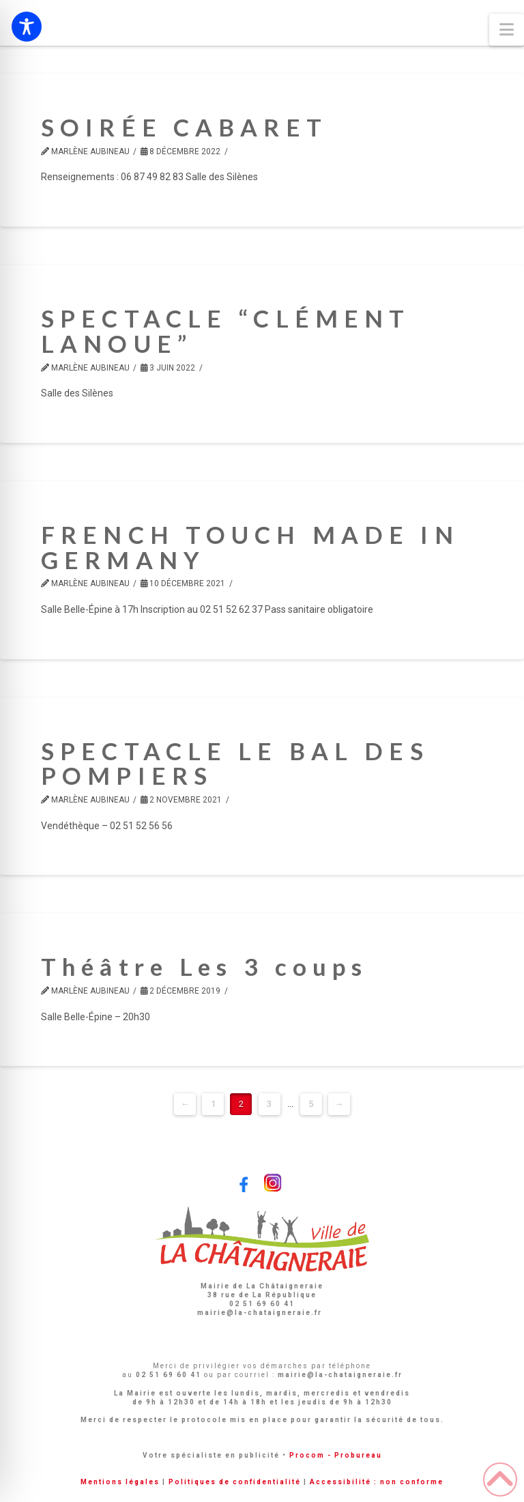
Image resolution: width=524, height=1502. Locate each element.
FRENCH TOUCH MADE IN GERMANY (250, 547)
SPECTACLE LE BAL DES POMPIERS (235, 763)
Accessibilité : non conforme (376, 1482)
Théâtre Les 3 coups (204, 966)
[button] (506, 30)
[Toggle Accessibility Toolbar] (26, 26)
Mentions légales (120, 1482)
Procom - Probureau (335, 1455)
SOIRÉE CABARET (184, 127)
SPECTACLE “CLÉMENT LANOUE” (225, 331)
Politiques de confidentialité (235, 1482)
